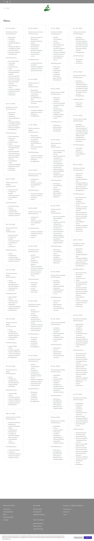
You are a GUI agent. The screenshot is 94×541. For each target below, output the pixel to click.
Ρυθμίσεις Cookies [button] (78, 537)
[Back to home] (47, 8)
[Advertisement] (47, 486)
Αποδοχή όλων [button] (88, 537)
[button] (6, 8)
